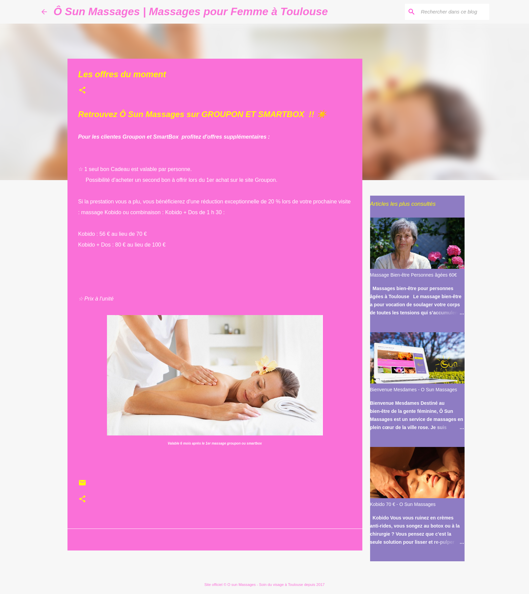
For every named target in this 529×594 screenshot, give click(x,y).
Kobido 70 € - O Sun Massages (403, 504)
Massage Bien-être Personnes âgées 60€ (413, 275)
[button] (82, 90)
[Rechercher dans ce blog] (453, 12)
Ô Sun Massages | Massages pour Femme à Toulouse (191, 11)
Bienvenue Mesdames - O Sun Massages (413, 389)
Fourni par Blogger (265, 570)
